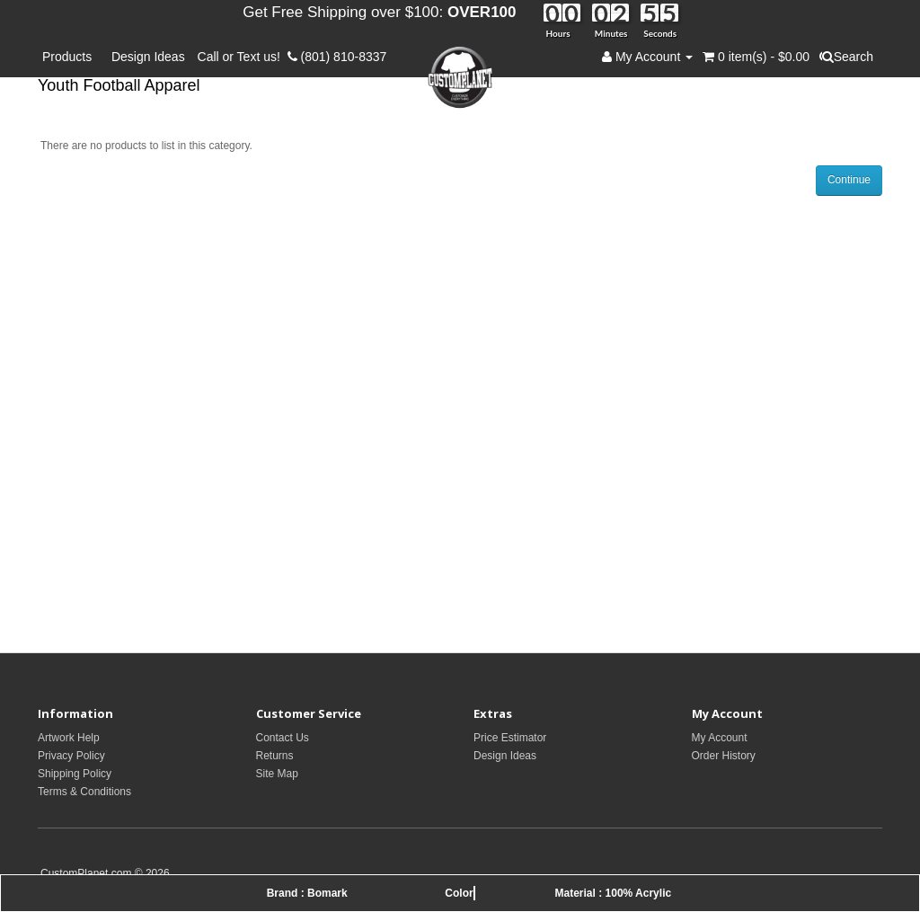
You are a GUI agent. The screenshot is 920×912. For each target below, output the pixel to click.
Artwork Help (69, 737)
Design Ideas (148, 56)
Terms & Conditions (84, 791)
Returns (275, 755)
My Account (720, 737)
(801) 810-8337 (337, 56)
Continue (849, 179)
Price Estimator (509, 737)
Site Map (277, 773)
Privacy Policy (71, 755)
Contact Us (282, 737)
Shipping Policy (74, 773)
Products (70, 56)
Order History (724, 755)
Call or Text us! (243, 56)
